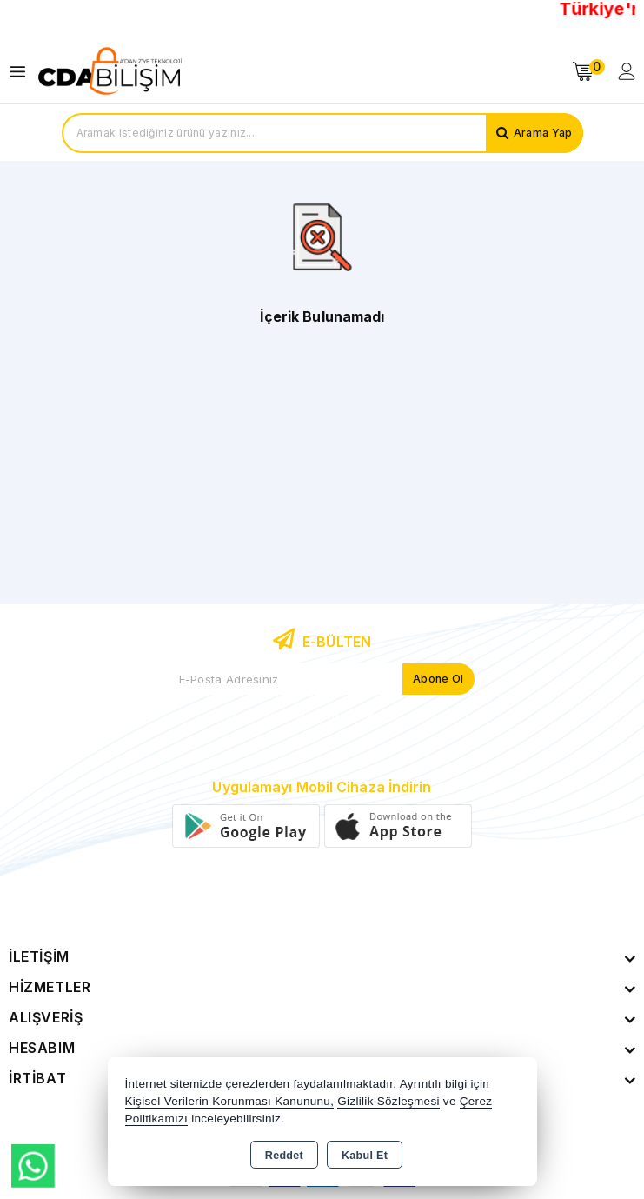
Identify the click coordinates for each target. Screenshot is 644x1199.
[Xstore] (109, 71)
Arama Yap (543, 132)
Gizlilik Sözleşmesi (388, 1101)
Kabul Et (365, 1155)
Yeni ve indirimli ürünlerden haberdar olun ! (322, 716)
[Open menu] (22, 72)
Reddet (284, 1155)
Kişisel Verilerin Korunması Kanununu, (230, 1101)
